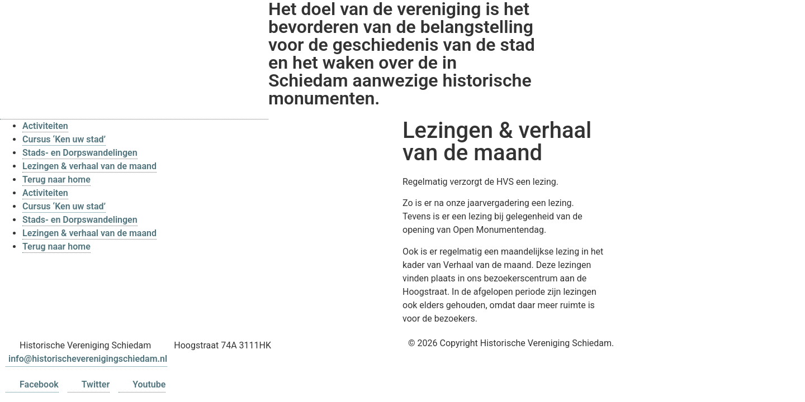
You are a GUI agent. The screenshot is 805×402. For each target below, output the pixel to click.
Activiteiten (45, 126)
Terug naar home (56, 179)
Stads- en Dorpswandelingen (80, 152)
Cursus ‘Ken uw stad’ (64, 139)
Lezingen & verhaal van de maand (89, 166)
